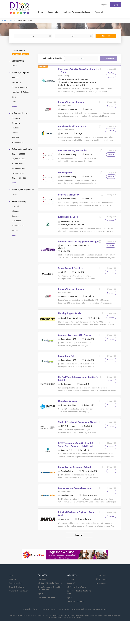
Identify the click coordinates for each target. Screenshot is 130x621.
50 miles (15, 66)
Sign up (115, 5)
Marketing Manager (67, 401)
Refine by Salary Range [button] (21, 149)
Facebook (102, 575)
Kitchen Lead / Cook (68, 217)
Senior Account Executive (70, 268)
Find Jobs (106, 36)
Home (4, 20)
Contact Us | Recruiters (47, 598)
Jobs (11, 20)
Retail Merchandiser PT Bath (72, 126)
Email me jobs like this (52, 58)
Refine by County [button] (18, 201)
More (14, 107)
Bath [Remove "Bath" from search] (24, 54)
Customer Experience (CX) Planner (74, 335)
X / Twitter (103, 579)
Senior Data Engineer (68, 194)
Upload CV (71, 583)
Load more (79, 535)
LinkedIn (102, 583)
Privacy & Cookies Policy (18, 591)
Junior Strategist (66, 356)
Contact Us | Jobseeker (75, 602)
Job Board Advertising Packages (50, 583)
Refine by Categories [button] (20, 72)
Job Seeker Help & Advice (76, 587)
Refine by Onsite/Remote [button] (22, 189)
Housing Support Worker (70, 313)
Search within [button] (17, 61)
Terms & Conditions (16, 587)
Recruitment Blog (15, 583)
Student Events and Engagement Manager (78, 241)
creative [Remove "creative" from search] (16, 54)
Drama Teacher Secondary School (74, 467)
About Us (12, 579)
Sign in (104, 5)
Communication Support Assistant (75, 488)
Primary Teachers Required (71, 102)
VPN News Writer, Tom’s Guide (72, 150)
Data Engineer (65, 172)
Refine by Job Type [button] (19, 113)
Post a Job (42, 579)
